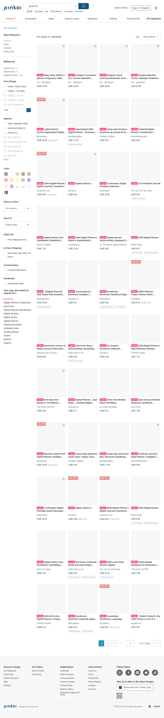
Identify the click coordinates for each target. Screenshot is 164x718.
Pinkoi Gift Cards (11, 678)
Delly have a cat (75, 353)
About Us (92, 671)
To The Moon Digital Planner (113, 244)
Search (83, 6)
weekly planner (11, 332)
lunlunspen (105, 190)
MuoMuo (104, 353)
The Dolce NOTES (46, 407)
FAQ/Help (64, 671)
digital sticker (10, 317)
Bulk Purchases (67, 674)
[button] (28, 110)
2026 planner (56, 11)
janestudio (42, 136)
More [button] (6, 159)
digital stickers (11, 313)
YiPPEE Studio (138, 353)
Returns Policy (66, 689)
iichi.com (92, 689)
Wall (6, 682)
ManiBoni (46, 82)
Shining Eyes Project (47, 353)
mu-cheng (136, 407)
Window (7, 48)
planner (7, 339)
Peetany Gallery (107, 136)
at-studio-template (108, 407)
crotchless (68, 11)
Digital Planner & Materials (17, 302)
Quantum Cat (43, 190)
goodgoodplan (75, 136)
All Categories (10, 28)
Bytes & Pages (44, 244)
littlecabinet (105, 298)
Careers (91, 685)
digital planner (11, 321)
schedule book (11, 328)
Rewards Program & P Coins (70, 694)
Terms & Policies (67, 682)
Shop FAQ (36, 674)
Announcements (67, 678)
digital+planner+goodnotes (17, 310)
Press (90, 674)
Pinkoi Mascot (94, 682)
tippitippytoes (43, 298)
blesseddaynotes (139, 136)
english (7, 343)
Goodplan (135, 298)
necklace (79, 11)
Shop (6, 44)
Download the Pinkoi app (135, 687)
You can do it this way (141, 190)
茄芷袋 (29, 11)
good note (9, 306)
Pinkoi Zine (9, 51)
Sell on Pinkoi (121, 8)
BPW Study (136, 244)
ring (46, 11)
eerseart (72, 190)
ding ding (39, 11)
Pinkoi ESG (93, 678)
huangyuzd (73, 407)
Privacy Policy (66, 685)
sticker (7, 335)
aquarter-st (73, 298)
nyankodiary (74, 244)
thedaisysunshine (13, 324)
